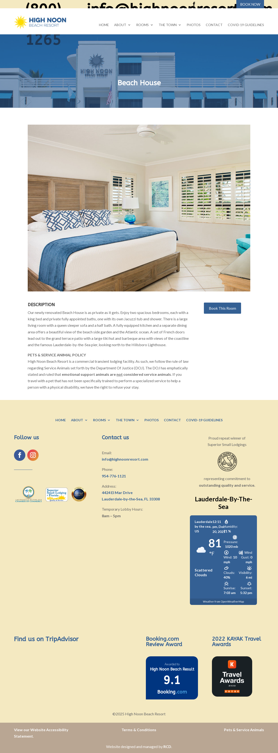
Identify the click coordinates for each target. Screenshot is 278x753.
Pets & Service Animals (244, 729)
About (120, 25)
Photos (194, 25)
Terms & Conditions (138, 729)
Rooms (142, 25)
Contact (214, 25)
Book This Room (222, 308)
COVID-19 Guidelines (246, 25)
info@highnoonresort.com (125, 459)
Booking (172, 692)
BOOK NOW (250, 4)
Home (104, 25)
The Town (168, 25)
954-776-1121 (114, 476)
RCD (167, 746)
